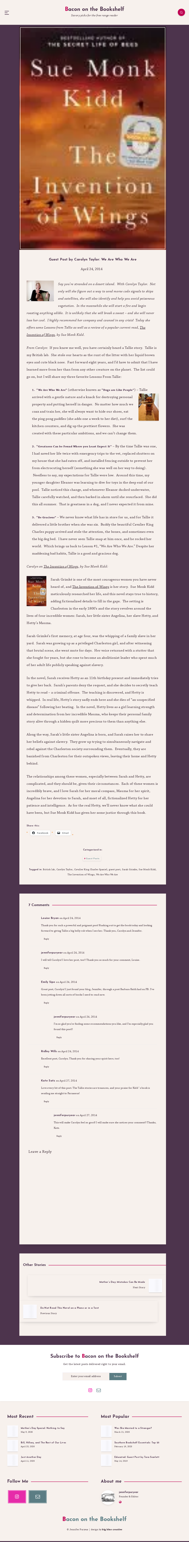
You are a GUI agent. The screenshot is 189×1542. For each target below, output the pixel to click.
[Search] (178, 15)
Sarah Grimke (129, 884)
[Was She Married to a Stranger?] (106, 1431)
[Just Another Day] (12, 1460)
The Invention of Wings (81, 890)
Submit (118, 1376)
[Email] (98, 1390)
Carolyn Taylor (64, 884)
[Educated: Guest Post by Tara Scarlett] (106, 1460)
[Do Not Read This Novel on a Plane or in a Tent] (54, 1315)
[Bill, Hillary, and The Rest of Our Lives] (12, 1445)
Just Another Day (31, 1456)
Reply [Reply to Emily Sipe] (46, 1024)
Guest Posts (92, 872)
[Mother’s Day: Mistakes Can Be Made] (131, 1315)
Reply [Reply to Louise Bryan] (46, 956)
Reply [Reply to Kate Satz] (46, 1128)
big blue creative (112, 1530)
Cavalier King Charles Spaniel (90, 884)
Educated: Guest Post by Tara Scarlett (138, 1456)
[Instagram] (90, 1390)
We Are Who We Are (107, 890)
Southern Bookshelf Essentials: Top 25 (137, 1442)
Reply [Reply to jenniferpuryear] (46, 987)
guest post (114, 884)
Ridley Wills (49, 1076)
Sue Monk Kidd (147, 884)
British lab (48, 884)
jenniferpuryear (130, 1492)
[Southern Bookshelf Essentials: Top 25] (106, 1445)
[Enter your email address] (86, 1376)
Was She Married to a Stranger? (134, 1427)
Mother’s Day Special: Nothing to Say (44, 1427)
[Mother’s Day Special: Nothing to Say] (12, 1431)
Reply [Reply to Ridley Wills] (46, 1091)
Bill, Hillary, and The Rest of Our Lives (44, 1442)
